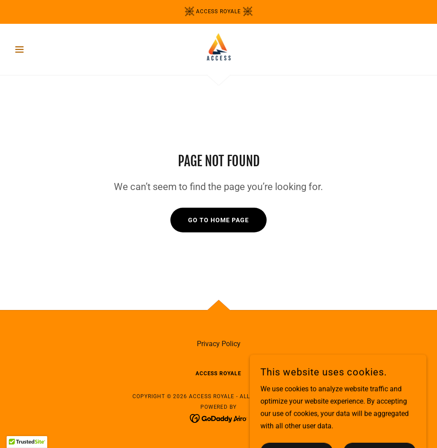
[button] (42, 49)
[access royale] (218, 12)
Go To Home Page (218, 220)
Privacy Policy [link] (219, 344)
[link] (218, 48)
